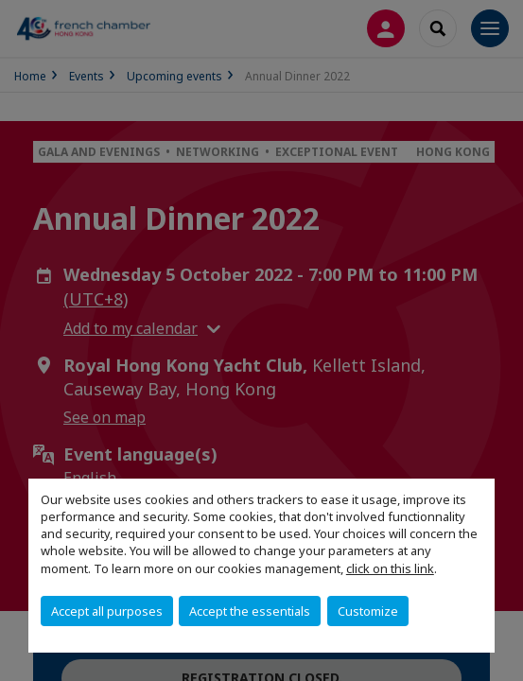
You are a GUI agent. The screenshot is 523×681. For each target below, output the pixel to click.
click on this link (390, 568)
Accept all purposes (107, 611)
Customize (368, 611)
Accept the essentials (249, 611)
